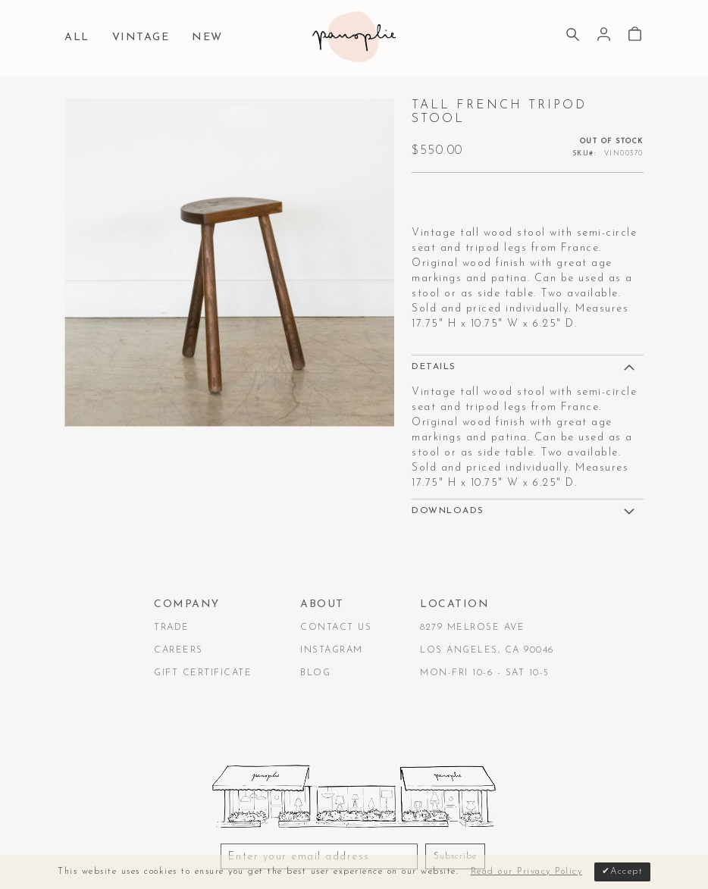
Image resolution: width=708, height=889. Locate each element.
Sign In (603, 34)
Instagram (331, 650)
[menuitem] (80, 38)
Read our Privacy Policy (527, 871)
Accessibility (357, 838)
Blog (315, 673)
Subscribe (455, 789)
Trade (172, 627)
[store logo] (354, 36)
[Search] (572, 36)
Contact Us (335, 627)
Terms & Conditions (122, 838)
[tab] (528, 366)
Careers (178, 650)
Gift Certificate (203, 673)
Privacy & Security (250, 838)
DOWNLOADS (448, 510)
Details (434, 366)
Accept (626, 871)
